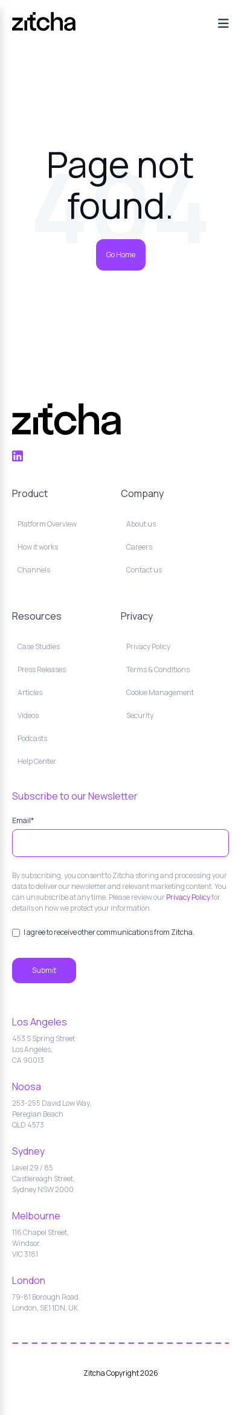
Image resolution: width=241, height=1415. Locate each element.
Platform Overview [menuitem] (47, 524)
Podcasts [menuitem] (32, 738)
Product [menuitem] (30, 493)
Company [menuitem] (142, 493)
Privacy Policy (188, 897)
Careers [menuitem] (139, 547)
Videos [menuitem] (28, 715)
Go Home (120, 254)
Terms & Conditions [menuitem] (158, 669)
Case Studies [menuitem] (39, 646)
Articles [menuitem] (30, 692)
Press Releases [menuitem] (42, 669)
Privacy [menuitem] (137, 616)
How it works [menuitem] (38, 547)
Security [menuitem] (139, 715)
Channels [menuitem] (34, 570)
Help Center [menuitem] (37, 761)
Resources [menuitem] (37, 616)
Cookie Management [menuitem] (160, 692)
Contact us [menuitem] (144, 570)
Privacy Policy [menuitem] (148, 646)
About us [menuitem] (141, 524)
